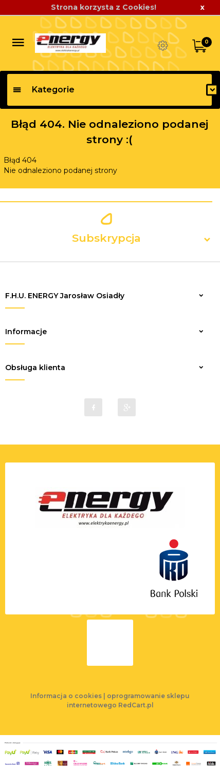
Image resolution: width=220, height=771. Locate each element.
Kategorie (43, 89)
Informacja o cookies (66, 696)
